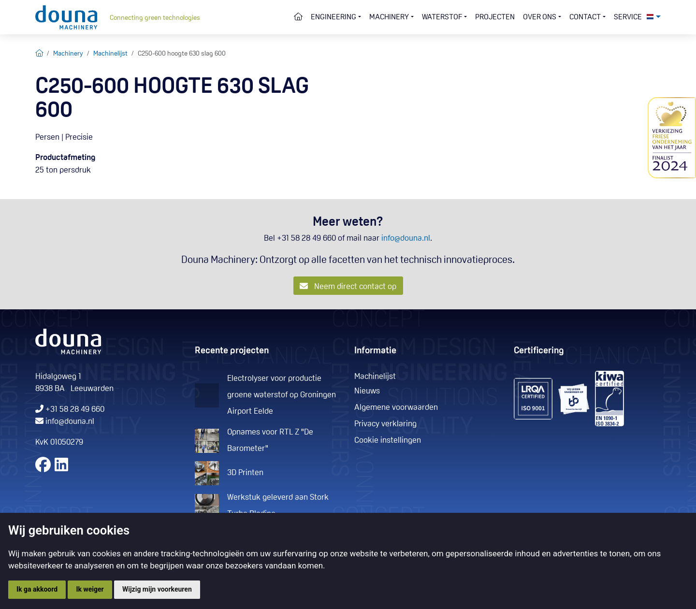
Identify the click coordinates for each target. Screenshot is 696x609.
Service (628, 17)
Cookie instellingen (387, 440)
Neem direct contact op (348, 286)
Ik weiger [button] (89, 589)
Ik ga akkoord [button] (37, 589)
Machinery (68, 54)
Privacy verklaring (385, 424)
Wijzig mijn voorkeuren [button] (157, 589)
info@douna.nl (405, 238)
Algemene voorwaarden (396, 408)
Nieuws (367, 391)
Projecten (495, 17)
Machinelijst (110, 54)
